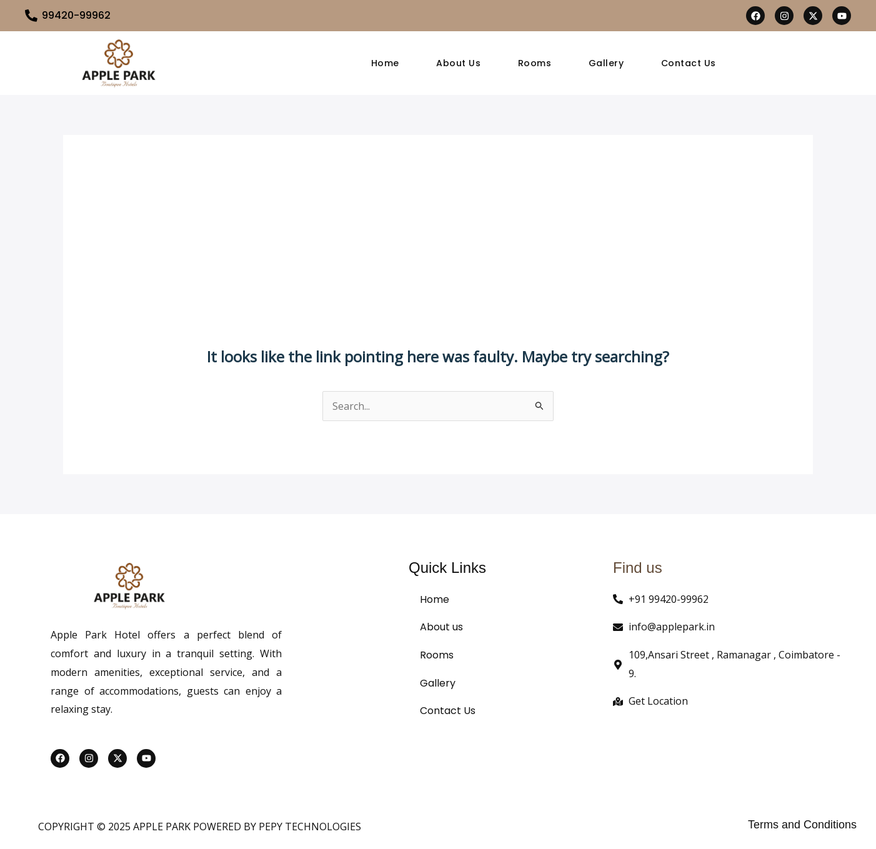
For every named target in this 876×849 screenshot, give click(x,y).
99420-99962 (76, 15)
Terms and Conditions (802, 824)
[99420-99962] (31, 15)
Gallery (606, 63)
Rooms (535, 63)
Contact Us (689, 63)
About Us (458, 63)
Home (385, 63)
